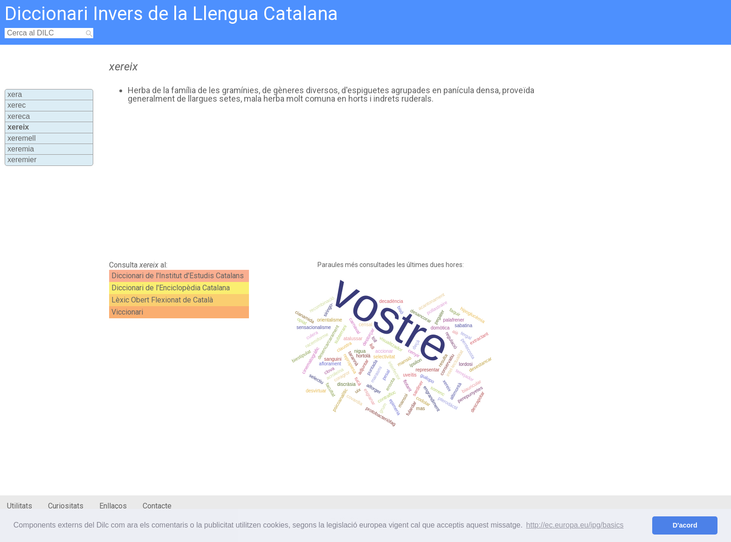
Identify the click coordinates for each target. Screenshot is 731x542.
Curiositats (65, 505)
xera (14, 94)
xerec (16, 105)
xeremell (21, 138)
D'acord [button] (685, 525)
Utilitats (19, 505)
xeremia (20, 149)
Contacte (157, 505)
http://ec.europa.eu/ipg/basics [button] (575, 525)
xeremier (21, 160)
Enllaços (113, 505)
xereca (18, 116)
